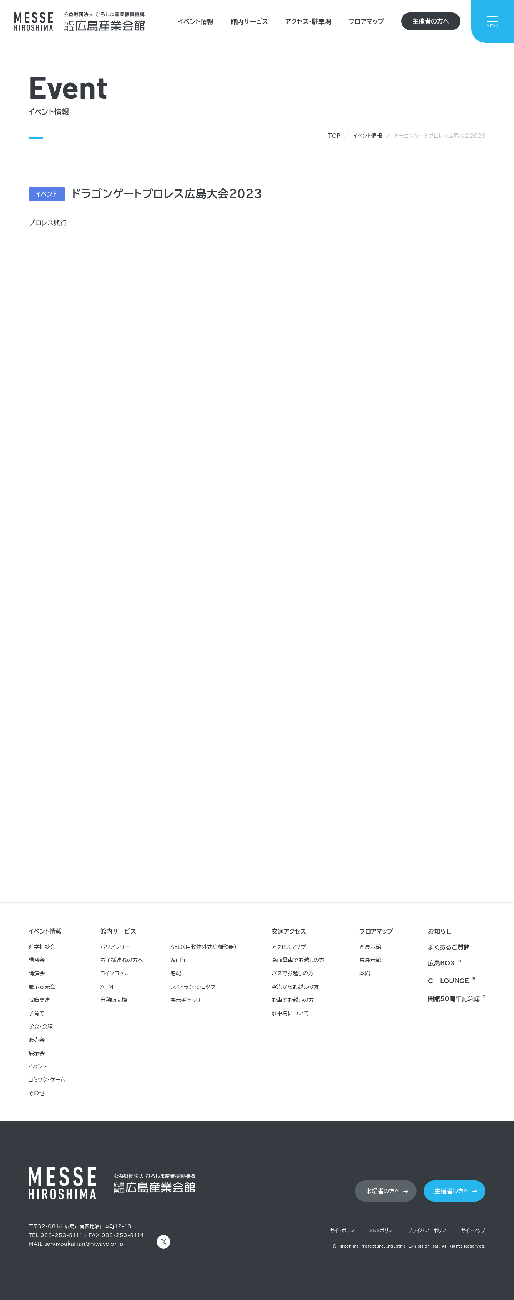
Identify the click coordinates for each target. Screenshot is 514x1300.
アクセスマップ (289, 947)
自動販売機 (113, 1000)
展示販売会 (42, 987)
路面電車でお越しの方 (298, 960)
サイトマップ (473, 1230)
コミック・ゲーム (47, 1079)
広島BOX (441, 963)
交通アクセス (289, 931)
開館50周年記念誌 (454, 999)
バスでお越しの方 (292, 973)
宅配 (175, 973)
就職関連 (39, 1000)
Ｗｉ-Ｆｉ (177, 960)
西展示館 (370, 947)
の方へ (383, 1191)
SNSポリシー (383, 1230)
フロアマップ (366, 21)
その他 (36, 1093)
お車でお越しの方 (293, 1000)
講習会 (37, 960)
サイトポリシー (344, 1230)
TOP (334, 135)
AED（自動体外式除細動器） (203, 947)
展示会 (37, 1053)
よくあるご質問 (449, 947)
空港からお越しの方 (295, 987)
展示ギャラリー (188, 1000)
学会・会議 (41, 1026)
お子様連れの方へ (121, 960)
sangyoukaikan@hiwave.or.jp (83, 1243)
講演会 (37, 973)
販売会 (37, 1040)
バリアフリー (115, 947)
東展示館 (370, 960)
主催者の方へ (431, 21)
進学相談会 (42, 947)
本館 (364, 973)
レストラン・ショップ (193, 987)
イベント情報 (195, 21)
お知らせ (440, 931)
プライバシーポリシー (429, 1230)
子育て (37, 1013)
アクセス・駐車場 (308, 21)
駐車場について (290, 1013)
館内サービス (249, 21)
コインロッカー (117, 973)
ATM (107, 987)
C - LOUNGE (448, 981)
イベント (38, 1066)
